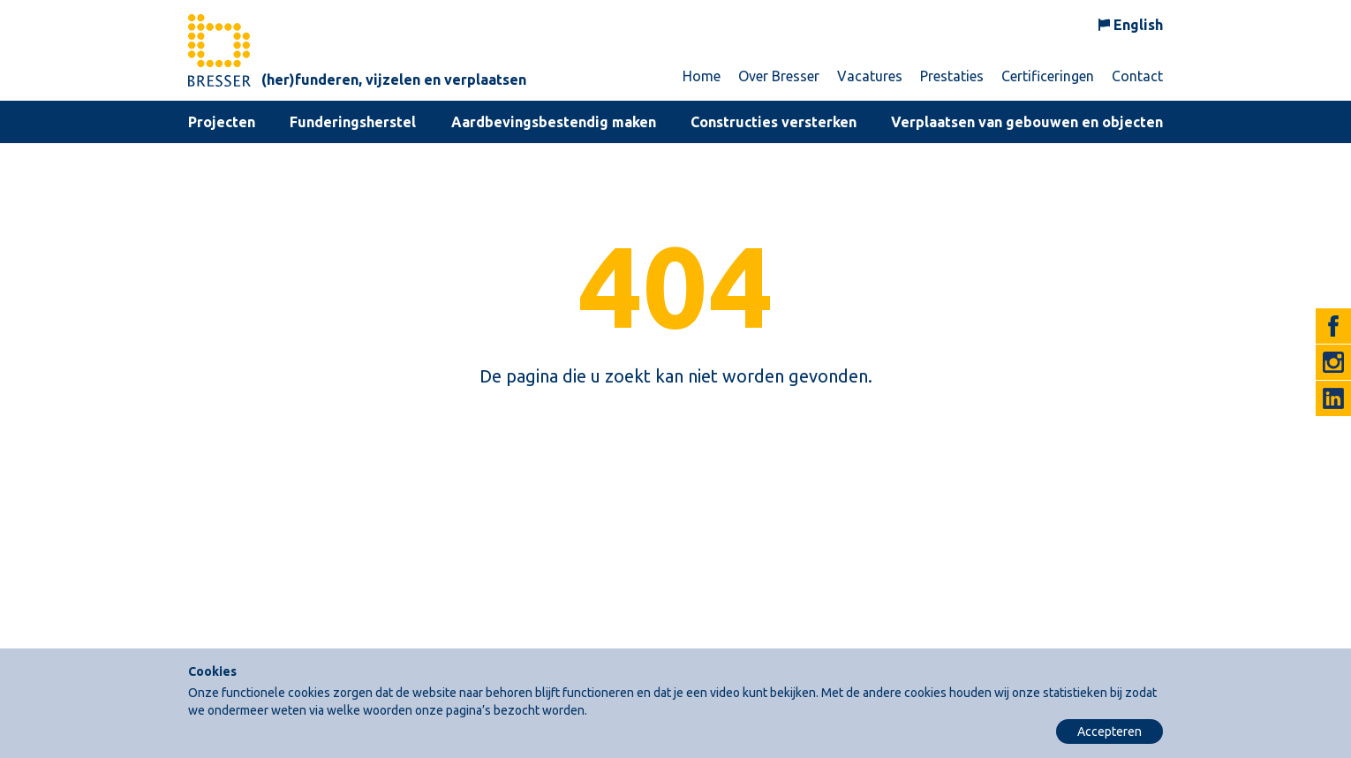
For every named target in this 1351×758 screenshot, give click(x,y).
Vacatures (869, 76)
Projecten (221, 122)
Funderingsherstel (353, 122)
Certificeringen (1047, 76)
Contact (1137, 76)
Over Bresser (778, 76)
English (1138, 25)
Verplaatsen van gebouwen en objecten (1027, 122)
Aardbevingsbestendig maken (553, 122)
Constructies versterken (774, 122)
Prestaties (952, 76)
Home (702, 76)
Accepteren (1109, 731)
